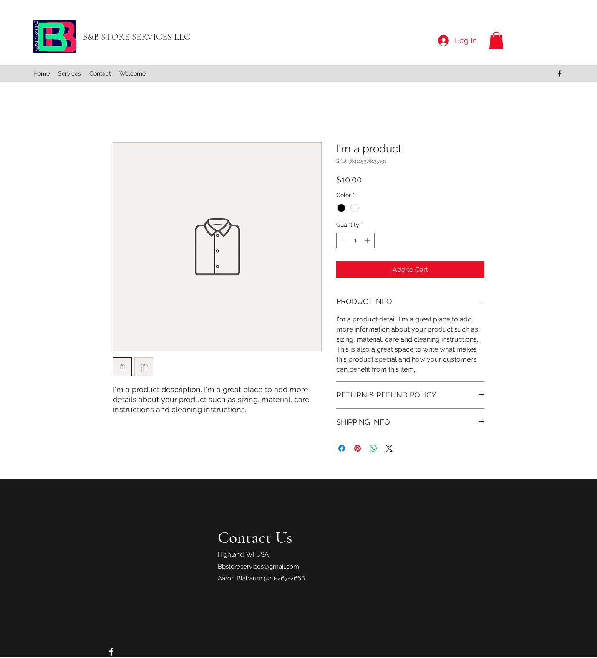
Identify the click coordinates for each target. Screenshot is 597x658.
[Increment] (368, 240)
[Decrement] (343, 240)
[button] (496, 40)
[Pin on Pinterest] (358, 448)
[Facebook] (559, 73)
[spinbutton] (355, 240)
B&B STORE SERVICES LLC (136, 36)
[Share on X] (389, 448)
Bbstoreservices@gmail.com (258, 566)
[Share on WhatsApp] (373, 448)
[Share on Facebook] (342, 448)
